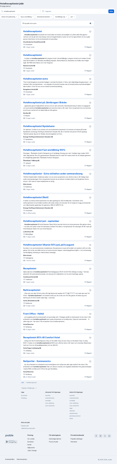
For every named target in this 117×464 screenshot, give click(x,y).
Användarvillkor (10, 459)
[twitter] (105, 436)
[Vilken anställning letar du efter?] (20, 11)
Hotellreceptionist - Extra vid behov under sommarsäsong (53, 173)
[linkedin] (109, 436)
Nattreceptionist (31, 290)
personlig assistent (75, 416)
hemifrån (47, 395)
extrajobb (48, 400)
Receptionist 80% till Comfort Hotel (41, 337)
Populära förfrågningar (29, 388)
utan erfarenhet (50, 405)
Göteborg (24, 398)
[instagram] (100, 436)
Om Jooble (30, 439)
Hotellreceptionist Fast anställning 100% (44, 150)
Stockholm (24, 395)
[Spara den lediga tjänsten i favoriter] (90, 32)
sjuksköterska (74, 413)
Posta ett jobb (53, 442)
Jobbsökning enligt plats (28, 428)
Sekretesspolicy (22, 459)
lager (71, 408)
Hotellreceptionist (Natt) (35, 197)
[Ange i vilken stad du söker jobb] (61, 11)
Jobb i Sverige (32, 450)
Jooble (109, 460)
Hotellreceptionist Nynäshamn (39, 126)
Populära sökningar (76, 439)
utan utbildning (49, 403)
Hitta (111, 11)
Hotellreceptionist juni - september (41, 221)
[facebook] (96, 436)
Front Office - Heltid (33, 313)
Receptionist (29, 268)
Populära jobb (25, 426)
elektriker (72, 411)
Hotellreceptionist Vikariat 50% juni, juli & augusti (48, 244)
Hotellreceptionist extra (35, 78)
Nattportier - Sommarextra (37, 361)
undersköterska (49, 398)
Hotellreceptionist (32, 31)
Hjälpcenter (31, 447)
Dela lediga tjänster (55, 439)
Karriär (29, 445)
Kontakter (30, 442)
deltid (71, 418)
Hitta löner (74, 442)
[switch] (90, 23)
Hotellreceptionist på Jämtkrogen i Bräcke (45, 102)
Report (87, 47)
